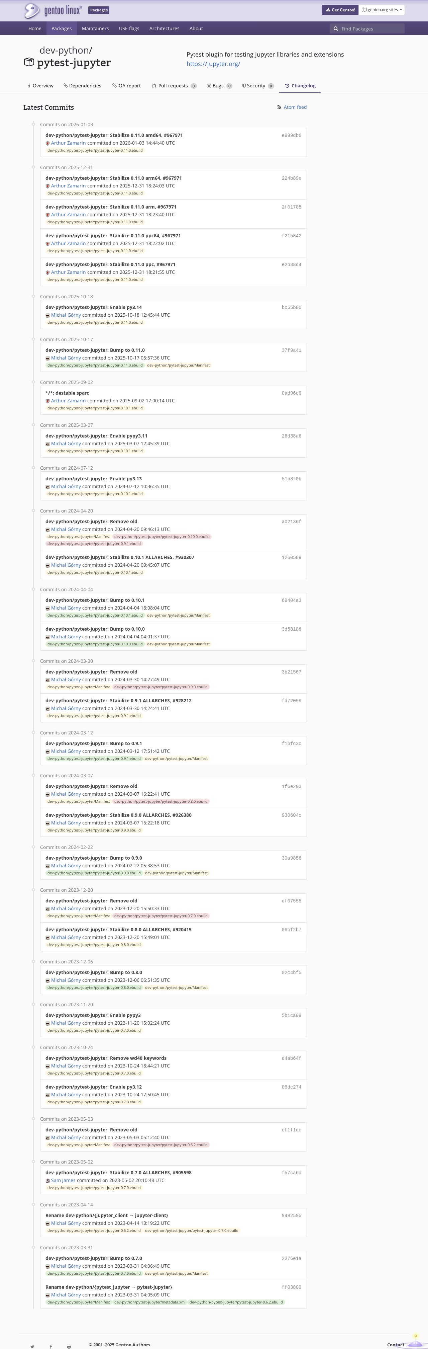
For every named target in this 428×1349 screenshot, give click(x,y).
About (196, 28)
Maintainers (95, 28)
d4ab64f (292, 1042)
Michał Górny (66, 311)
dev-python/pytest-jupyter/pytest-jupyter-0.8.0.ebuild (161, 789)
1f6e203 (292, 775)
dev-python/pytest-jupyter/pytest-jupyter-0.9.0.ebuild (161, 676)
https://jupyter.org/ (213, 64)
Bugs (220, 85)
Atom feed (292, 107)
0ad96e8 (292, 388)
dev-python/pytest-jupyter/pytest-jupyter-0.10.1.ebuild (95, 402)
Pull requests (174, 85)
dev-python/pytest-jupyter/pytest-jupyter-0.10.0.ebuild (162, 529)
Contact (396, 1324)
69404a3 (292, 592)
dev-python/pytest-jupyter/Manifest (178, 360)
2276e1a (292, 1239)
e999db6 (292, 135)
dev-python (64, 50)
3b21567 (292, 662)
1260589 (292, 550)
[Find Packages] (373, 28)
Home (34, 28)
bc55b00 (292, 304)
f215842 (292, 233)
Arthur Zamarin (68, 142)
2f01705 (292, 205)
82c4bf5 (292, 957)
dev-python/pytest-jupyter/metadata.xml (150, 1281)
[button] (340, 10)
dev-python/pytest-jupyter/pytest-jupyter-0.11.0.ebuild (95, 149)
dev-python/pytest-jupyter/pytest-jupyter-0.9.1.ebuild (94, 536)
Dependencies (82, 85)
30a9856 (292, 845)
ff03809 (292, 1267)
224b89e (292, 177)
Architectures (164, 28)
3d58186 (292, 620)
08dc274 (292, 1070)
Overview (41, 85)
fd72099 (292, 690)
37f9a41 (292, 346)
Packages (61, 28)
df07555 (292, 887)
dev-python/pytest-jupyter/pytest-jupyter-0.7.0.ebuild (161, 901)
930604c (292, 803)
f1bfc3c (292, 732)
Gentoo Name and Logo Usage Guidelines (238, 1336)
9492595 (292, 1196)
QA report (126, 85)
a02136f (292, 514)
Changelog (300, 85)
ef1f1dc (292, 1112)
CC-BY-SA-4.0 (169, 1336)
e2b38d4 (292, 261)
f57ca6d (292, 1154)
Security (258, 85)
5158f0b (292, 472)
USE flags (129, 28)
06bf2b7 (292, 915)
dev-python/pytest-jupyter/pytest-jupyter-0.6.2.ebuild (161, 1126)
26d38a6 (292, 430)
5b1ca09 (292, 1000)
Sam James (63, 1161)
